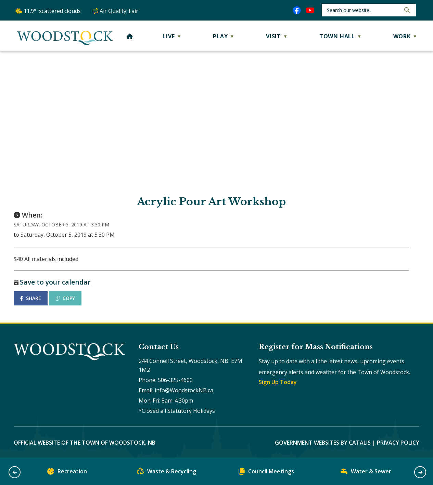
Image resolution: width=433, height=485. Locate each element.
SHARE (30, 298)
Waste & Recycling (166, 473)
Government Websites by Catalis (323, 442)
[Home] (130, 36)
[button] (406, 9)
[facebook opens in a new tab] (297, 10)
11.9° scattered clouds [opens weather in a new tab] (52, 11)
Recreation (67, 473)
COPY (65, 298)
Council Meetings (266, 473)
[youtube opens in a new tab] (310, 10)
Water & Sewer (366, 473)
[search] (363, 10)
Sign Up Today (278, 382)
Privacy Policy (398, 442)
